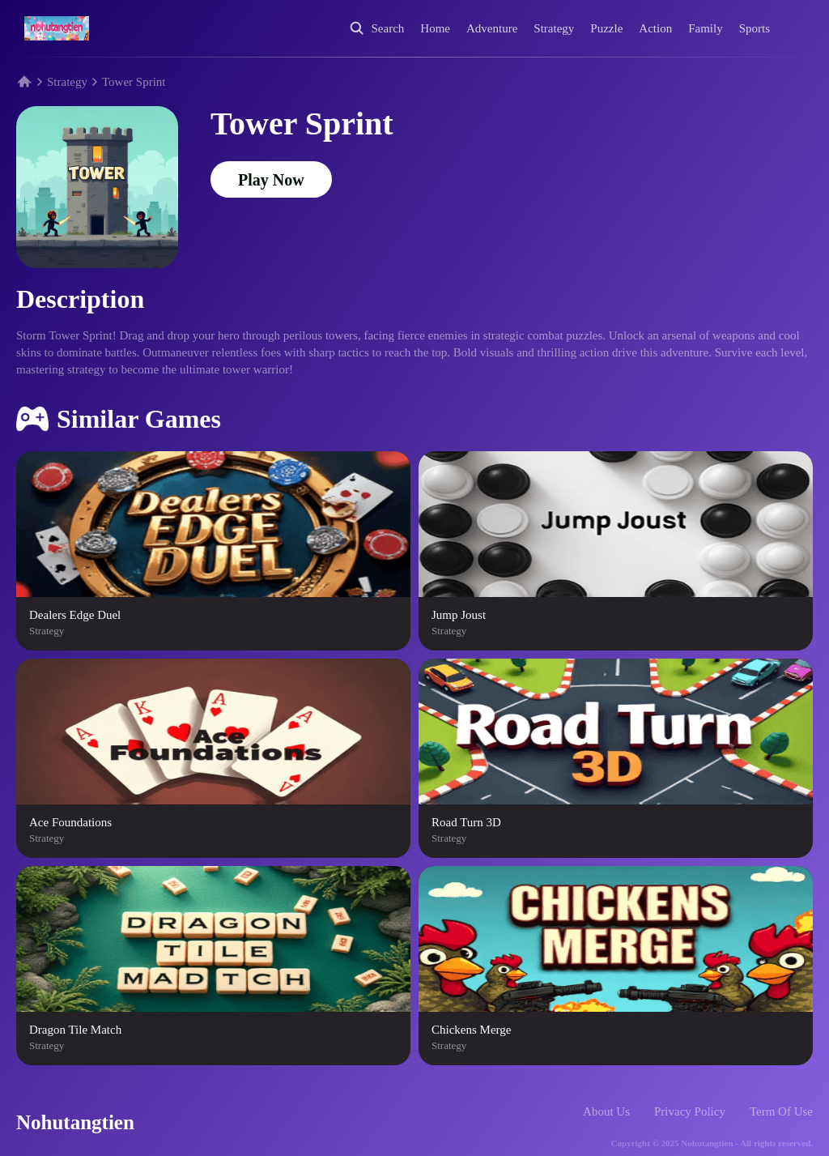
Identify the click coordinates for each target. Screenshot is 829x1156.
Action (655, 28)
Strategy (554, 28)
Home (435, 28)
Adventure (491, 28)
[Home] (56, 28)
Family (705, 28)
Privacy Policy (689, 1111)
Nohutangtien (75, 1122)
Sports (754, 28)
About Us (606, 1111)
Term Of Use (781, 1111)
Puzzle (606, 28)
